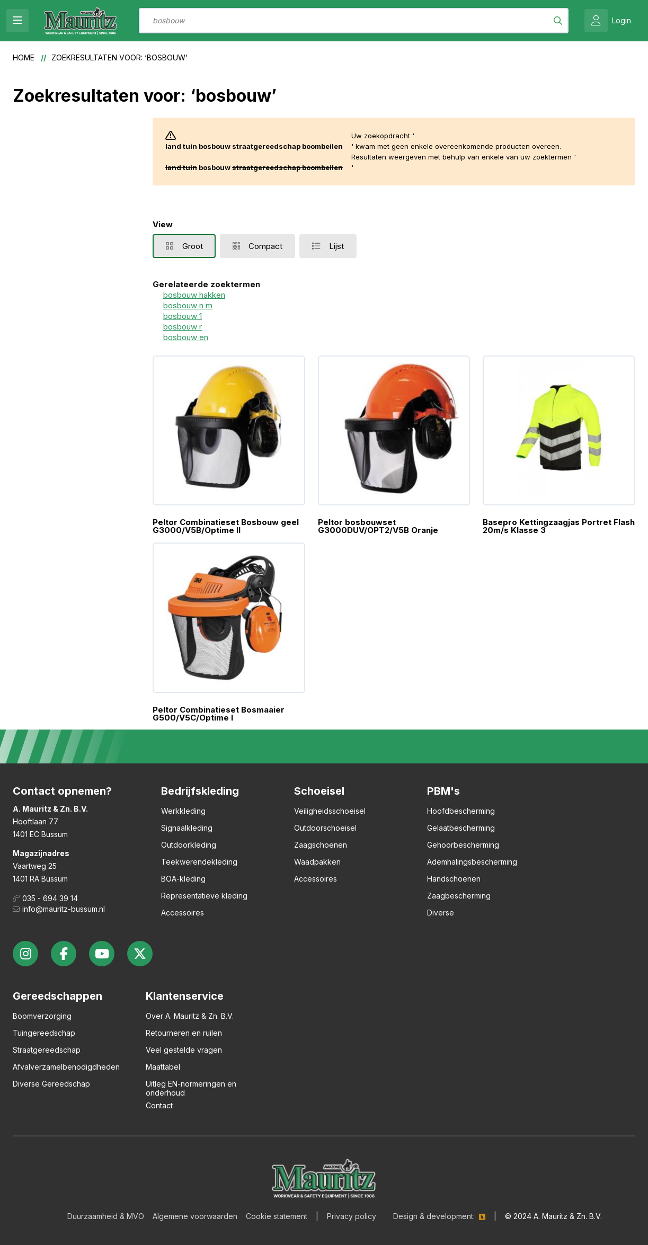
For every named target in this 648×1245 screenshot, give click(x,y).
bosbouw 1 (182, 316)
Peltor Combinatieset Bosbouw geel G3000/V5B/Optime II (226, 526)
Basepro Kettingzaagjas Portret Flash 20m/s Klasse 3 (559, 526)
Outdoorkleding (188, 844)
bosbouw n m (187, 305)
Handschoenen (454, 878)
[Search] (558, 20)
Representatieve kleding (204, 895)
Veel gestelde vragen (184, 1049)
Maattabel (163, 1066)
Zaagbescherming (459, 895)
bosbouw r (182, 327)
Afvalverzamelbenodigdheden (66, 1066)
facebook (63, 953)
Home (25, 57)
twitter (140, 953)
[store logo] (80, 20)
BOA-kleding (183, 878)
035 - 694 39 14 (50, 898)
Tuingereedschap (44, 1032)
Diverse (440, 912)
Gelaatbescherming (461, 827)
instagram (25, 953)
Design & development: (434, 1216)
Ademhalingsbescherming (472, 861)
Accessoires (182, 912)
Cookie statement (276, 1216)
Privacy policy (351, 1216)
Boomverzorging (42, 1015)
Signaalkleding (186, 827)
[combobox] (354, 20)
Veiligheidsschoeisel (330, 810)
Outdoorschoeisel (325, 827)
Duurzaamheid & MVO (105, 1216)
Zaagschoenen (320, 844)
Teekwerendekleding (199, 861)
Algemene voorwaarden (195, 1216)
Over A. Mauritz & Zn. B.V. (190, 1015)
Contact (159, 1105)
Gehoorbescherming (463, 844)
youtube (101, 953)
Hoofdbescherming (461, 810)
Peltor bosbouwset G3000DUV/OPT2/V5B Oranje (378, 526)
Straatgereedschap (47, 1049)
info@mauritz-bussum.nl (63, 908)
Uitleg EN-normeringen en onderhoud (191, 1088)
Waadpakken (317, 861)
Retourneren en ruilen (184, 1032)
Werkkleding (183, 810)
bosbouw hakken (194, 295)
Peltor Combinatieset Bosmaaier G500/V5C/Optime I (219, 714)
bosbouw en (185, 337)
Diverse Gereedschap (51, 1083)
